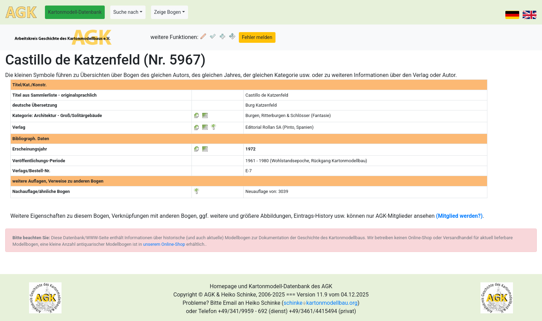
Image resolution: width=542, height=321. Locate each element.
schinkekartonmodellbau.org (320, 303)
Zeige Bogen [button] (167, 12)
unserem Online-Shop (164, 244)
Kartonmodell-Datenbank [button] (75, 12)
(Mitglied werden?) (459, 216)
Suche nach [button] (125, 12)
